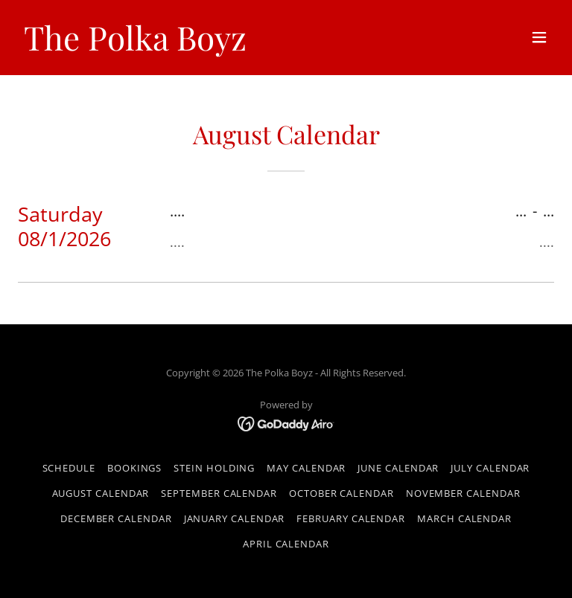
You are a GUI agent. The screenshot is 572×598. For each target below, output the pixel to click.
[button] (539, 37)
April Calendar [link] (286, 543)
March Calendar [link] (464, 518)
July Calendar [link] (490, 468)
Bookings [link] (134, 468)
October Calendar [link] (341, 493)
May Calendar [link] (306, 468)
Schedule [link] (68, 468)
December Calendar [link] (116, 518)
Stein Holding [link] (214, 468)
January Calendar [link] (234, 518)
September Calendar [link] (219, 493)
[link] (135, 46)
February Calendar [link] (350, 518)
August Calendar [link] (101, 493)
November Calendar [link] (463, 493)
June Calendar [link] (398, 468)
